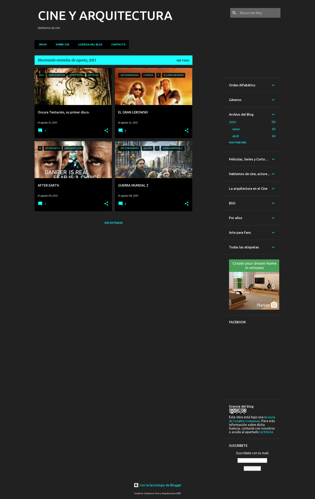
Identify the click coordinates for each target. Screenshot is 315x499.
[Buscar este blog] (259, 13)
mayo (236, 129)
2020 (232, 122)
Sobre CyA (61, 44)
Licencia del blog (89, 44)
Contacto (117, 44)
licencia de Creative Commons (252, 419)
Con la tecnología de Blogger (157, 485)
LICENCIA (266, 432)
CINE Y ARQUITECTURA (105, 15)
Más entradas (113, 222)
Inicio (42, 44)
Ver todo (183, 60)
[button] (106, 130)
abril (235, 136)
